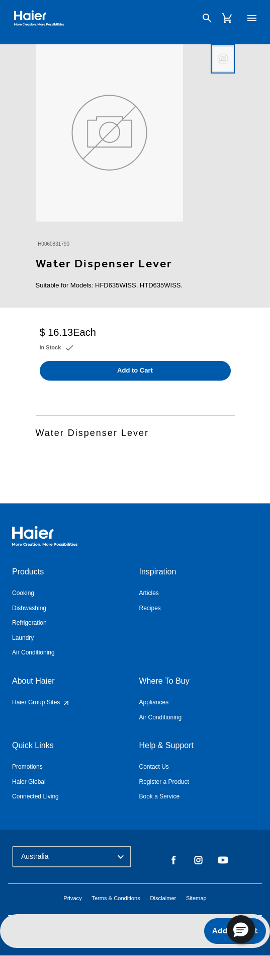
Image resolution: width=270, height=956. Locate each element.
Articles (149, 593)
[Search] (207, 18)
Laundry (23, 637)
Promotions (27, 766)
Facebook (173, 860)
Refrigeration (29, 622)
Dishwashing (29, 608)
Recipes (150, 608)
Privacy (72, 898)
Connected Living (35, 796)
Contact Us (154, 766)
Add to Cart (135, 370)
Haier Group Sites (41, 702)
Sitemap (196, 898)
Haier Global (29, 781)
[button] (241, 929)
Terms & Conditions (116, 898)
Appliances (154, 702)
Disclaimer (163, 898)
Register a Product (164, 781)
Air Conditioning (33, 652)
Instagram (198, 860)
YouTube (223, 860)
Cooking (23, 593)
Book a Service (159, 796)
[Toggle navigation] (252, 18)
